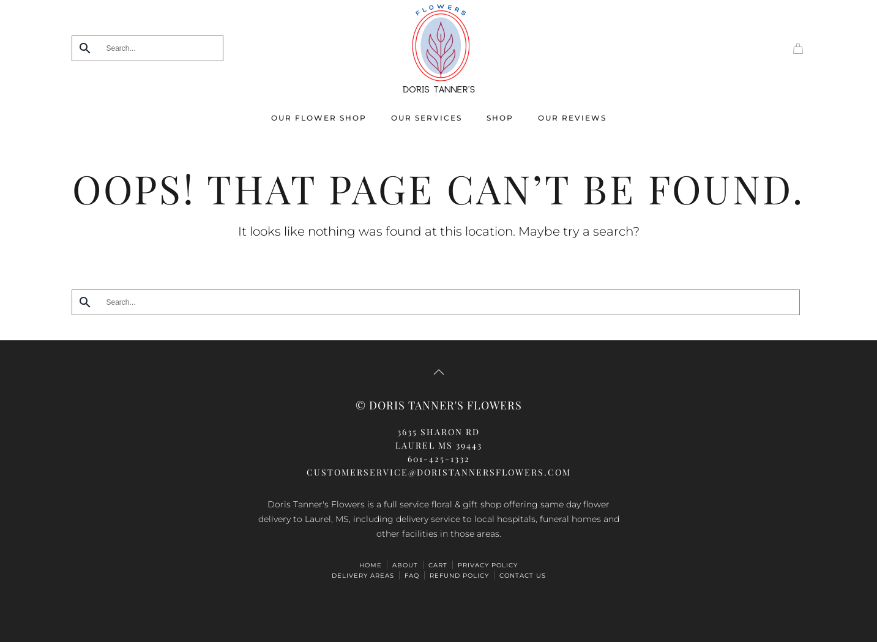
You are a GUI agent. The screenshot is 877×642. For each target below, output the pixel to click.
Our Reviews (572, 117)
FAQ (412, 576)
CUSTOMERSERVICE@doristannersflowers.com (439, 472)
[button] (438, 372)
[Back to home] (439, 48)
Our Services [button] (426, 117)
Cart (437, 565)
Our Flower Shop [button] (319, 117)
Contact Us (522, 576)
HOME (370, 565)
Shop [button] (500, 117)
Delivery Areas (363, 576)
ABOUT (405, 565)
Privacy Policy (488, 565)
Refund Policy (459, 576)
